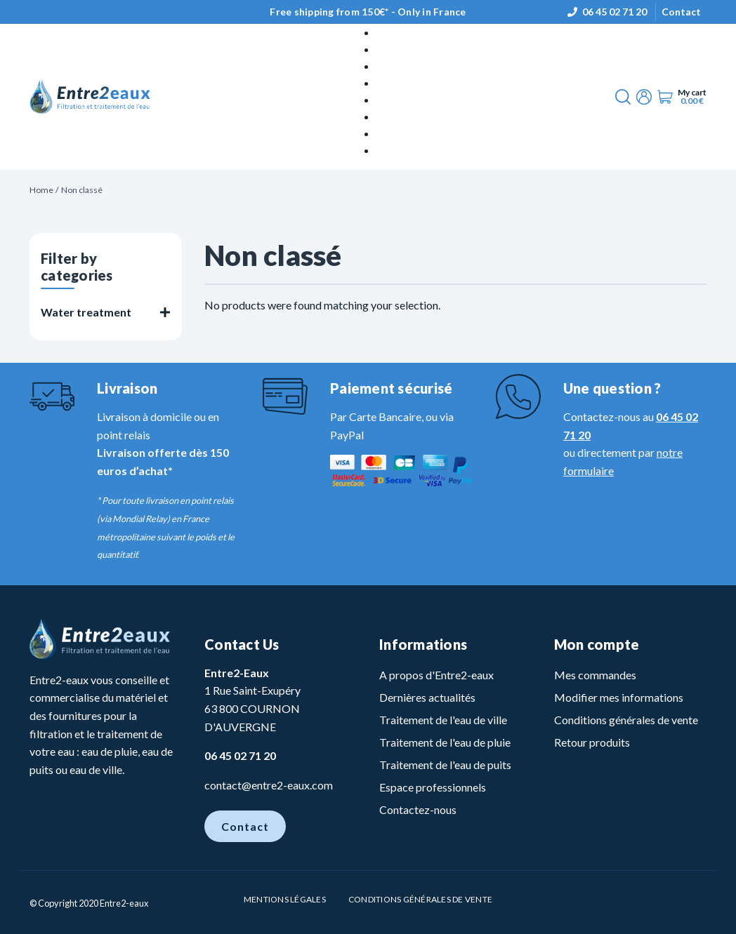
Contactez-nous (417, 809)
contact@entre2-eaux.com (268, 785)
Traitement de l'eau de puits (445, 764)
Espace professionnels (432, 787)
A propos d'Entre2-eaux (436, 674)
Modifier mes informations (618, 697)
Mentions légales (285, 899)
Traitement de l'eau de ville (443, 719)
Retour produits (592, 742)
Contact (681, 12)
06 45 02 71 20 (614, 12)
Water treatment (86, 312)
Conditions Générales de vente (420, 899)
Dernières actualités (427, 697)
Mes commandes (595, 674)
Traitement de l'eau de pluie (445, 742)
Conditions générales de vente (626, 719)
